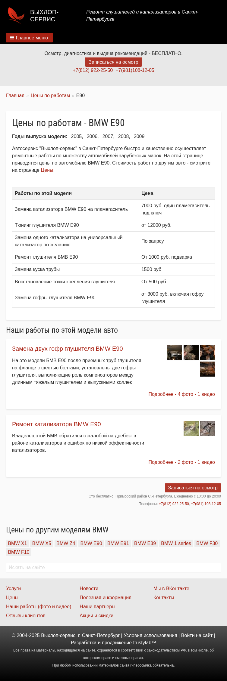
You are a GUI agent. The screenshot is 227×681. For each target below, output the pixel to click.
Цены (47, 170)
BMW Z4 (65, 543)
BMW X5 (41, 543)
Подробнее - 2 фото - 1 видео (182, 462)
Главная (15, 95)
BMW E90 (91, 543)
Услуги (13, 588)
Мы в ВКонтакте (171, 588)
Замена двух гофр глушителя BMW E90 (67, 348)
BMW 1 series (176, 543)
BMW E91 (118, 543)
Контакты (163, 597)
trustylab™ (144, 642)
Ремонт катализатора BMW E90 (56, 424)
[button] (29, 37)
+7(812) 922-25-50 (93, 70)
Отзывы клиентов (26, 615)
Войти (188, 635)
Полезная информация (105, 597)
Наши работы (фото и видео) (38, 606)
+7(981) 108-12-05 (206, 504)
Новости (89, 588)
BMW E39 (145, 543)
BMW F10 (18, 552)
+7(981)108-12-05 (134, 70)
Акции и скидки (96, 615)
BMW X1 (17, 543)
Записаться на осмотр (113, 62)
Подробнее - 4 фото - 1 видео (182, 394)
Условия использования (150, 635)
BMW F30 (207, 543)
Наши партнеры (97, 606)
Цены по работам (50, 95)
